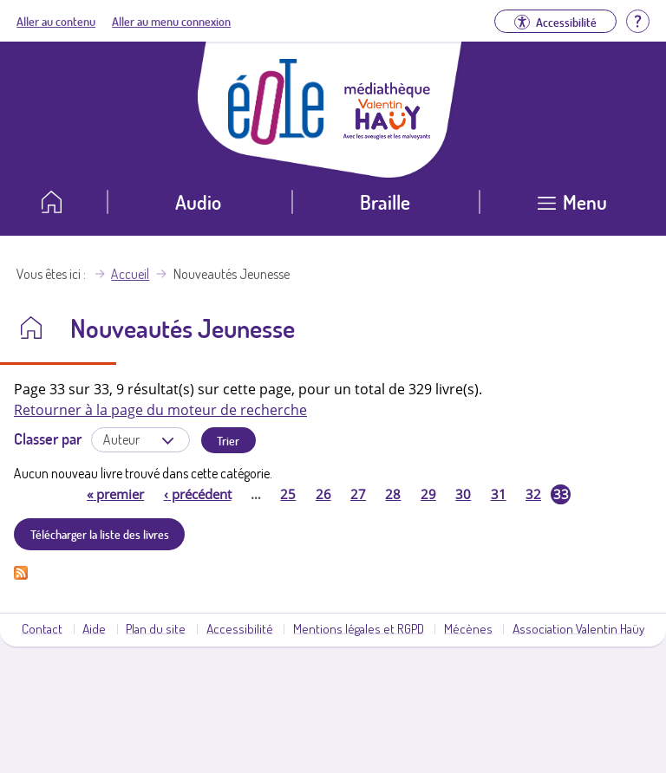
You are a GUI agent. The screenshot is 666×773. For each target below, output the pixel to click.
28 (393, 494)
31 (498, 494)
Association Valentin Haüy (578, 628)
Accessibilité (239, 628)
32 (533, 494)
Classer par (48, 438)
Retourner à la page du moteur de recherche (160, 409)
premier (115, 494)
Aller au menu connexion (171, 21)
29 (428, 494)
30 (463, 494)
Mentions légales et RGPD (358, 628)
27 (358, 494)
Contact (42, 628)
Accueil (130, 274)
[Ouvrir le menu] (573, 208)
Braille (385, 201)
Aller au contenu (55, 21)
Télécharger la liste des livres (99, 534)
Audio (198, 201)
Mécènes (468, 628)
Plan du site (156, 628)
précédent (198, 494)
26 (323, 494)
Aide (94, 628)
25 (288, 494)
